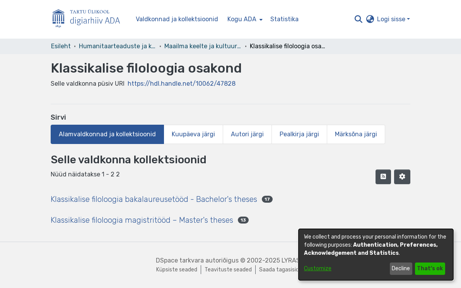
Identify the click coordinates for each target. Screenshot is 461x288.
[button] (358, 19)
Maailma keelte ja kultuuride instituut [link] (203, 46)
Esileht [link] (61, 46)
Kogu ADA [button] (241, 19)
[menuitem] (244, 19)
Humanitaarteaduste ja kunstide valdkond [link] (117, 46)
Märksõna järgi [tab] (356, 134)
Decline (401, 268)
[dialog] (376, 254)
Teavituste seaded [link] (228, 269)
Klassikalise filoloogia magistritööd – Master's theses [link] (142, 220)
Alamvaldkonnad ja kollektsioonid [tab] (107, 134)
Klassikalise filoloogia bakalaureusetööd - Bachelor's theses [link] (154, 199)
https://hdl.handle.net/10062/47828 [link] (182, 83)
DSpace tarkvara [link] (180, 260)
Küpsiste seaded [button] (176, 269)
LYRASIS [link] (294, 260)
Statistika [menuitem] (284, 19)
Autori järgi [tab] (247, 134)
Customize (317, 268)
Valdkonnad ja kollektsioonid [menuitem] (177, 19)
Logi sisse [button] (392, 19)
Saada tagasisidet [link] (282, 269)
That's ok (430, 268)
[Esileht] (89, 19)
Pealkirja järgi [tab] (299, 134)
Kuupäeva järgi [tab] (193, 134)
